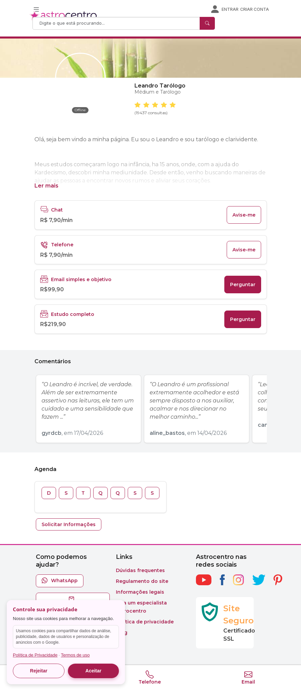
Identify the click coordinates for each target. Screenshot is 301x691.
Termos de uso (75, 655)
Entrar (230, 9)
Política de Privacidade (35, 655)
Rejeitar (38, 670)
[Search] (116, 23)
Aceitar (93, 670)
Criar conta (254, 9)
